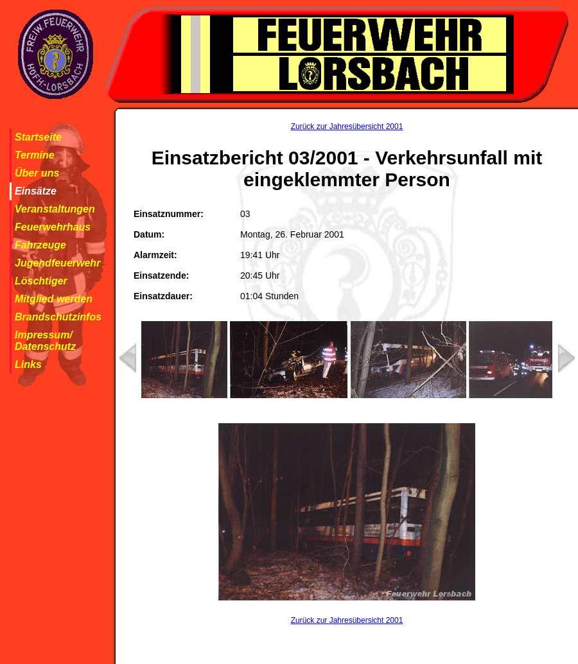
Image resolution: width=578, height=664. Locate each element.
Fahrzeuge (40, 245)
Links (28, 364)
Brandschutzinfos (58, 316)
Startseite (38, 137)
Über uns (37, 173)
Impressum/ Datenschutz (45, 340)
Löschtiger (41, 280)
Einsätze (36, 191)
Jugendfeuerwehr (57, 263)
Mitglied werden (53, 298)
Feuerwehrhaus (53, 227)
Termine (35, 155)
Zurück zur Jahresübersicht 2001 (347, 126)
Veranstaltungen (55, 209)
